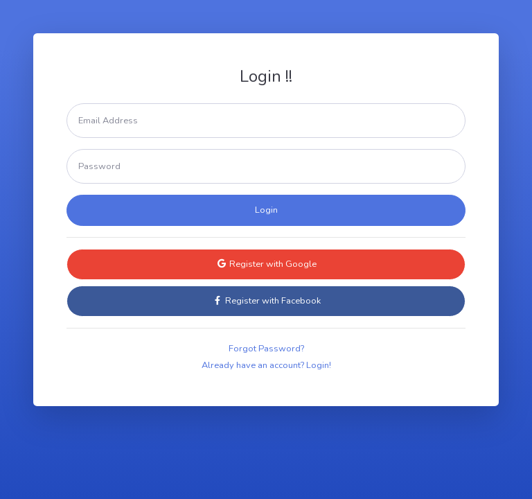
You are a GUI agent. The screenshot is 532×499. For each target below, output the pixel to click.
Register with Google (266, 264)
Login (266, 210)
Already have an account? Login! (266, 365)
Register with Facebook (266, 301)
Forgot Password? (266, 348)
